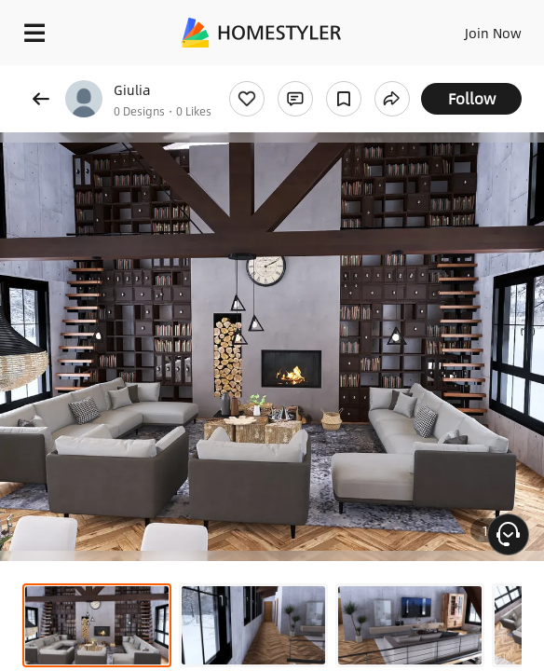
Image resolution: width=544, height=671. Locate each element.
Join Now (493, 32)
